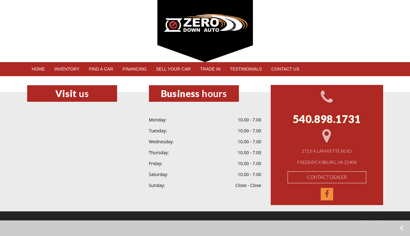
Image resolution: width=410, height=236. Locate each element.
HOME (38, 68)
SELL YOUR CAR (173, 68)
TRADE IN (210, 68)
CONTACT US (285, 68)
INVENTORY (67, 68)
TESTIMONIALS (246, 68)
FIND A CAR (101, 68)
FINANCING (134, 68)
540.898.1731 (74, 50)
